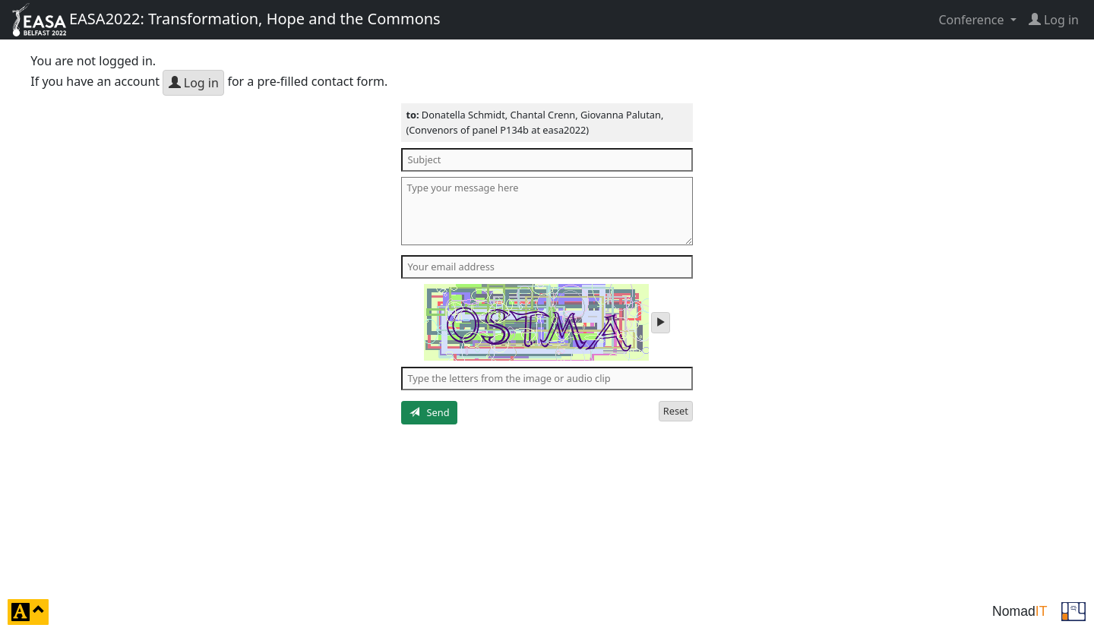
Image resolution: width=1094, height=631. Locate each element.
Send (429, 412)
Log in (194, 82)
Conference (972, 19)
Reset (675, 411)
